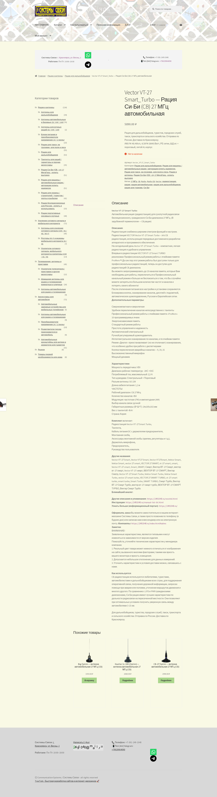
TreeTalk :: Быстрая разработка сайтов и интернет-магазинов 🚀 (67, 781)
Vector (158, 181)
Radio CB (151, 181)
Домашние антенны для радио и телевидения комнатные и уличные (52, 282)
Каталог (58, 24)
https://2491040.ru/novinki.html (162, 498)
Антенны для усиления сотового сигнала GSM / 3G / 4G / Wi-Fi (54, 231)
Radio (143, 181)
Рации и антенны (55, 76)
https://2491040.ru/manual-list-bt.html (145, 502)
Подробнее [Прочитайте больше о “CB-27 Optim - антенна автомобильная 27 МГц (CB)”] (166, 680)
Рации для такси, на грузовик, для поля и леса (146, 172)
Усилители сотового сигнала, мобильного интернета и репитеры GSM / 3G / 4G (54, 252)
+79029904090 (165, 61)
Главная (42, 76)
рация (127, 184)
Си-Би (146, 187)
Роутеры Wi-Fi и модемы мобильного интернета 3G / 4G (54, 241)
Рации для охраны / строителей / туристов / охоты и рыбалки (52, 196)
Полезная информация (108, 24)
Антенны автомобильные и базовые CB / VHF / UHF (53, 121)
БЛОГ (128, 24)
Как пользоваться (79, 24)
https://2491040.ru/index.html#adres (148, 523)
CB (139, 181)
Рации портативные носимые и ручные (50, 214)
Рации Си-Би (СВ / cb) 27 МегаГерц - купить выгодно (52, 173)
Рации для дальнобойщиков (77, 76)
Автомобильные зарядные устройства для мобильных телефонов (53, 307)
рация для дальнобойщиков (166, 184)
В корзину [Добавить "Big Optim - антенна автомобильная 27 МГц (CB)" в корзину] (89, 680)
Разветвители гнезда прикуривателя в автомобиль (51, 332)
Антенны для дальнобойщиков (49, 113)
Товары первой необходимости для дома (50, 355)
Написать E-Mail (81, 742)
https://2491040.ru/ (168, 506)
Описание (78, 205)
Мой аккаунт (41, 35)
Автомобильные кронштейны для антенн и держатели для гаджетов (53, 342)
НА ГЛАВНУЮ (42, 24)
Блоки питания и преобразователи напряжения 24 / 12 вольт (52, 137)
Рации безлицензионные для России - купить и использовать (53, 206)
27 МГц (134, 181)
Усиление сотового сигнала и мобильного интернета (52, 222)
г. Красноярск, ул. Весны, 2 (69, 57)
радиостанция (169, 181)
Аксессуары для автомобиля (46, 298)
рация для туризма (134, 187)
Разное (41, 349)
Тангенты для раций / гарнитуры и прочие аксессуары (51, 162)
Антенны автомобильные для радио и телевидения (53, 290)
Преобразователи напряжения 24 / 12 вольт (52, 323)
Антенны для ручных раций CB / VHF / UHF (51, 128)
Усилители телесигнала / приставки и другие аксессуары (53, 272)
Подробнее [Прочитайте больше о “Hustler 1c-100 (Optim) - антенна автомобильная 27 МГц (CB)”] (127, 680)
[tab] (89, 205)
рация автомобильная (142, 184)
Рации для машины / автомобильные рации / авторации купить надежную (52, 184)
